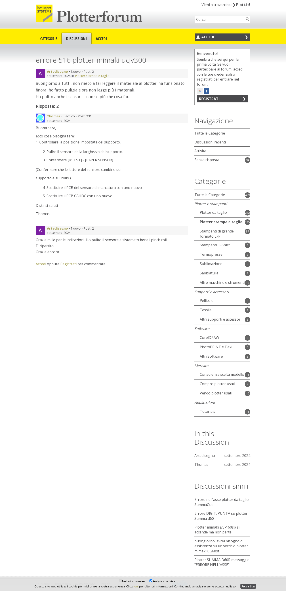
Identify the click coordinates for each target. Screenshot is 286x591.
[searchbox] (219, 19)
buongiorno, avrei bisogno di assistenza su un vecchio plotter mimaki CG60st (221, 546)
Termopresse (211, 254)
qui (136, 586)
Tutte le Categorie (209, 133)
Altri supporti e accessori (220, 319)
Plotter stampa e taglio (92, 76)
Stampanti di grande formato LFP (217, 233)
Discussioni (76, 38)
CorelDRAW (209, 337)
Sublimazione (211, 263)
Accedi (101, 38)
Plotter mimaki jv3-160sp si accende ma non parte (217, 530)
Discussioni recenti (210, 142)
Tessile (206, 309)
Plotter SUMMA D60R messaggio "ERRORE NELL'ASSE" (222, 562)
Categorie (48, 38)
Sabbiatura (209, 273)
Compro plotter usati (217, 383)
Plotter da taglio (213, 212)
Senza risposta (206, 159)
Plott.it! (241, 4)
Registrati (68, 263)
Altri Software (211, 356)
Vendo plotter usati (216, 393)
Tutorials (207, 411)
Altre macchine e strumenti (222, 282)
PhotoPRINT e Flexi (216, 346)
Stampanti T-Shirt (215, 245)
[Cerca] (247, 19)
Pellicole (206, 300)
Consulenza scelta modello (222, 374)
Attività (200, 150)
